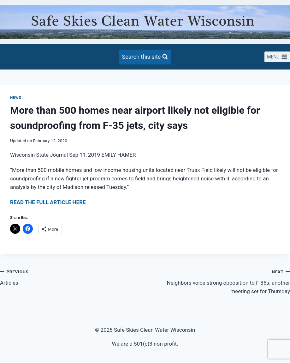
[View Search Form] (145, 57)
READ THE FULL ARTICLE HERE (48, 202)
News (15, 97)
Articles (70, 276)
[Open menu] (277, 56)
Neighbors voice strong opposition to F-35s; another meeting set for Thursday (220, 280)
